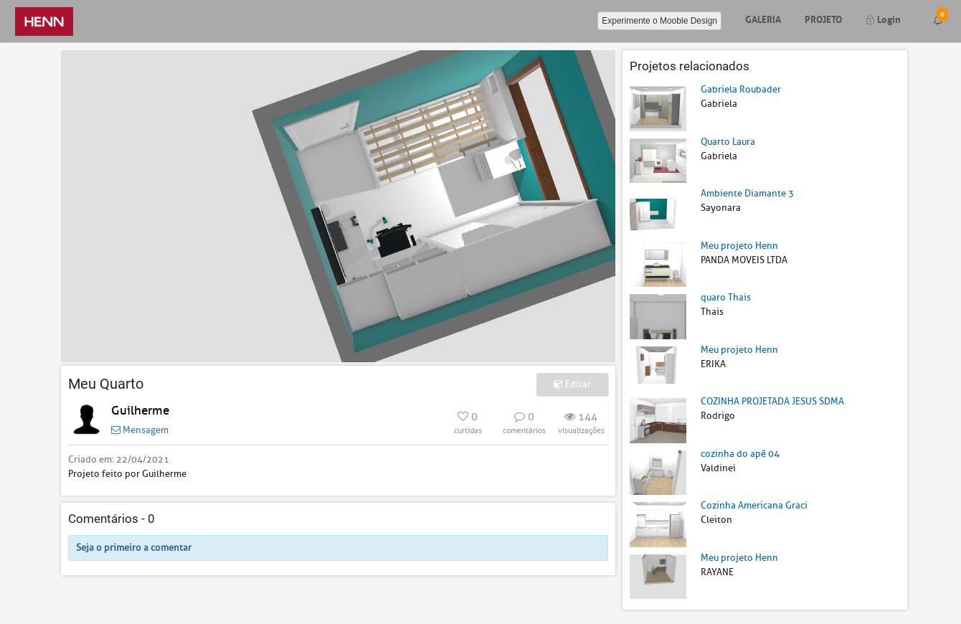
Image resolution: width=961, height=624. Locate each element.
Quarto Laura (728, 142)
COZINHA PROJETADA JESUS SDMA (772, 401)
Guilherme (140, 410)
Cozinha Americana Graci (754, 505)
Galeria (763, 18)
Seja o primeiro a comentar (133, 548)
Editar (572, 384)
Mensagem (140, 430)
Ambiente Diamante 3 (747, 193)
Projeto (823, 18)
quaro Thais (726, 297)
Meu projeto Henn (739, 246)
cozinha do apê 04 (740, 454)
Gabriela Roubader (741, 89)
